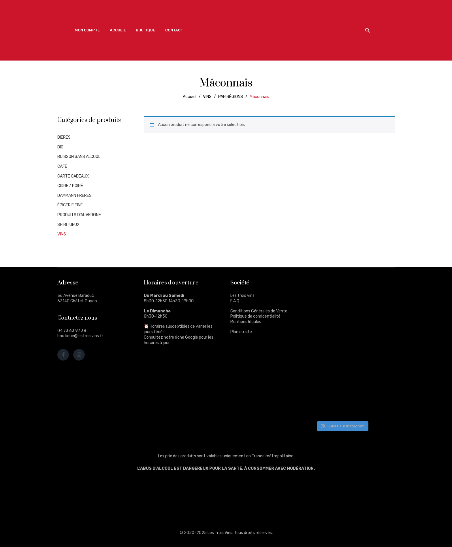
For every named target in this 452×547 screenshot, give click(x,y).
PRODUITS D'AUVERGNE (79, 214)
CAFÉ (62, 166)
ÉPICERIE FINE (70, 205)
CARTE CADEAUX (73, 176)
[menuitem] (87, 30)
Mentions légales (245, 321)
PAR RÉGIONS (230, 96)
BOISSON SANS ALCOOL (78, 156)
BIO (60, 147)
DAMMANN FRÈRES (74, 195)
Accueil (189, 96)
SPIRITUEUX (68, 224)
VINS (207, 96)
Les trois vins (242, 295)
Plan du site (241, 331)
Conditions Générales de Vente (258, 311)
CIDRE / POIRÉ (70, 185)
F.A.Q (234, 301)
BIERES (64, 137)
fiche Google (186, 337)
